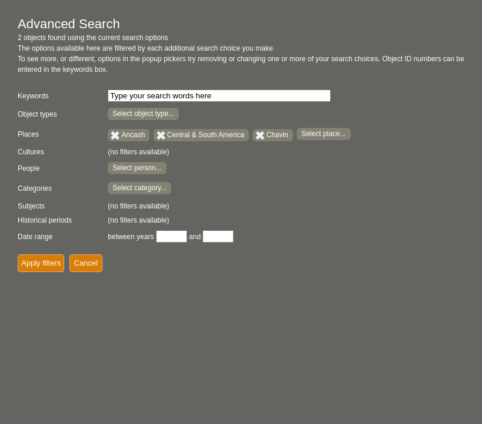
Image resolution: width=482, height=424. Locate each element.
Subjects (31, 206)
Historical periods (45, 220)
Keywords (33, 96)
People (28, 168)
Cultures (31, 152)
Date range (35, 237)
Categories (35, 188)
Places (28, 134)
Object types (37, 114)
